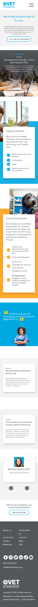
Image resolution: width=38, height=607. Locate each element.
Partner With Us (24, 532)
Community (8, 537)
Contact (22, 537)
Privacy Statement (28, 599)
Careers (6, 540)
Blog (21, 540)
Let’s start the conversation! (19, 39)
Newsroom (7, 544)
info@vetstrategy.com (13, 567)
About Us (7, 530)
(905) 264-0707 (10, 563)
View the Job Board (19, 512)
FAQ (20, 544)
